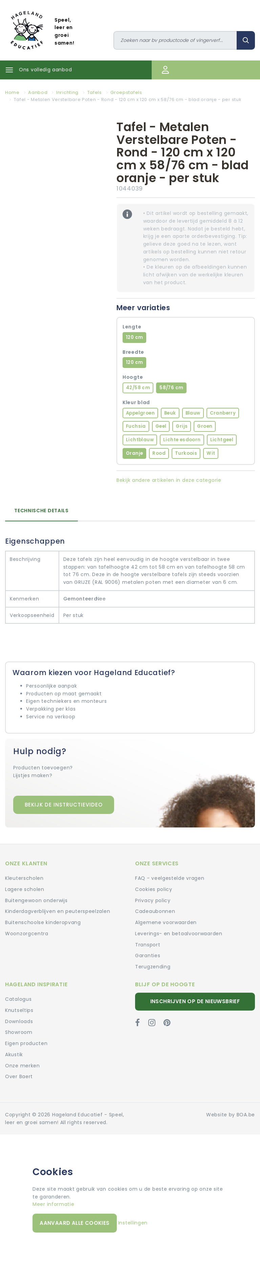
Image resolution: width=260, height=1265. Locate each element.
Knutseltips (19, 1010)
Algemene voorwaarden (166, 922)
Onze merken (22, 1065)
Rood (159, 453)
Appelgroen (140, 413)
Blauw (193, 413)
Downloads (19, 1021)
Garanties (147, 955)
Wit (211, 453)
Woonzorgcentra (26, 933)
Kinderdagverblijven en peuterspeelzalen (57, 911)
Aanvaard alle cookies (74, 1222)
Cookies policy (153, 889)
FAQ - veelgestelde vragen (169, 878)
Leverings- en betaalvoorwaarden (178, 933)
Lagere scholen (24, 889)
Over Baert (19, 1076)
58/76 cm (171, 388)
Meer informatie (53, 1204)
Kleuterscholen (24, 878)
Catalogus (18, 999)
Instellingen (133, 1222)
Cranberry (223, 413)
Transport (147, 944)
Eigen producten (26, 1043)
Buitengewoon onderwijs (36, 900)
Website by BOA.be (230, 1114)
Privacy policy (153, 900)
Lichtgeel (222, 440)
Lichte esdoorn (182, 440)
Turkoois (186, 453)
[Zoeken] (175, 40)
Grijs (182, 426)
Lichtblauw (140, 440)
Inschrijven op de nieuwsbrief (195, 1001)
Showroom (18, 1032)
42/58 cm (138, 388)
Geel (161, 426)
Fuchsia (136, 426)
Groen (204, 426)
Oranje (134, 453)
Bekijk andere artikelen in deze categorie (168, 480)
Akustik (14, 1054)
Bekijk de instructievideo (64, 804)
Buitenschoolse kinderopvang (43, 922)
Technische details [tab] (41, 510)
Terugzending (152, 966)
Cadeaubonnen (155, 911)
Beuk (170, 413)
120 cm (134, 337)
